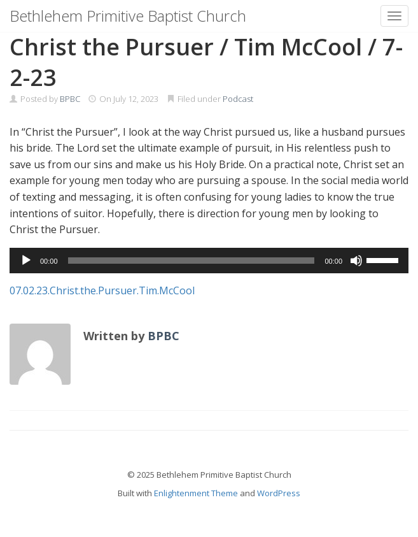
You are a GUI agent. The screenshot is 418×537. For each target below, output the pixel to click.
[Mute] (356, 260)
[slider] (191, 260)
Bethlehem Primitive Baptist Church (128, 15)
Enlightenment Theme (196, 493)
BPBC (70, 98)
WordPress (278, 493)
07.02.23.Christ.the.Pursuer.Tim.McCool (102, 290)
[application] (209, 260)
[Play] (26, 260)
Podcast (238, 98)
